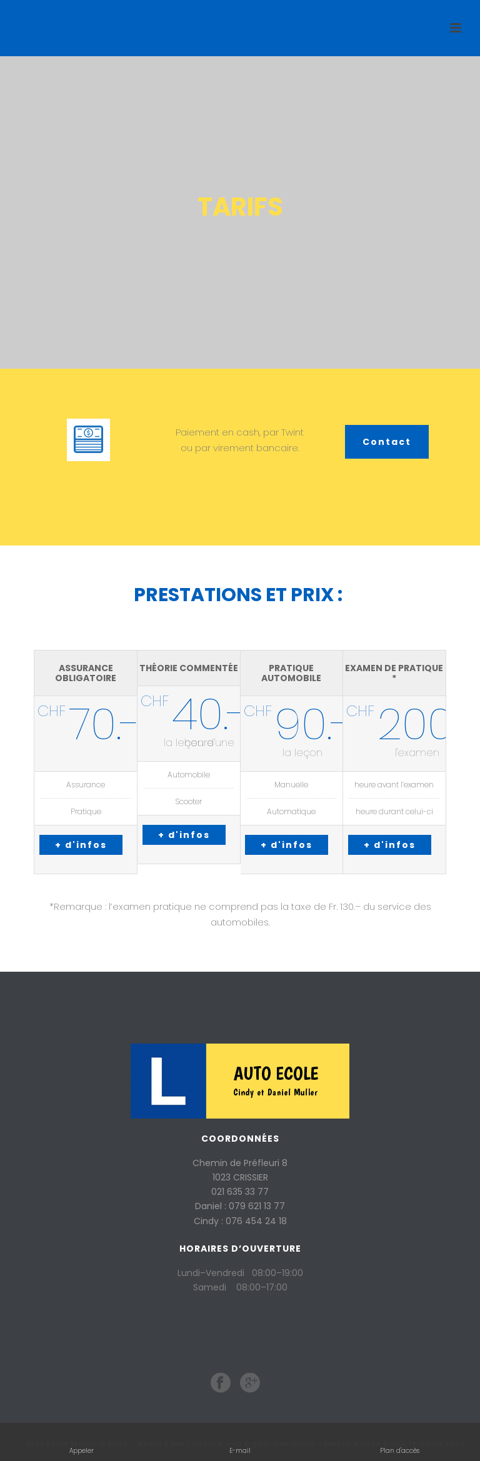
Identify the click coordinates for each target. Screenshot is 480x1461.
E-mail (240, 1441)
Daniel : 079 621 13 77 (240, 1206)
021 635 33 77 (240, 1191)
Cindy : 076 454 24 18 (240, 1221)
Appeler (81, 1441)
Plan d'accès (399, 1441)
